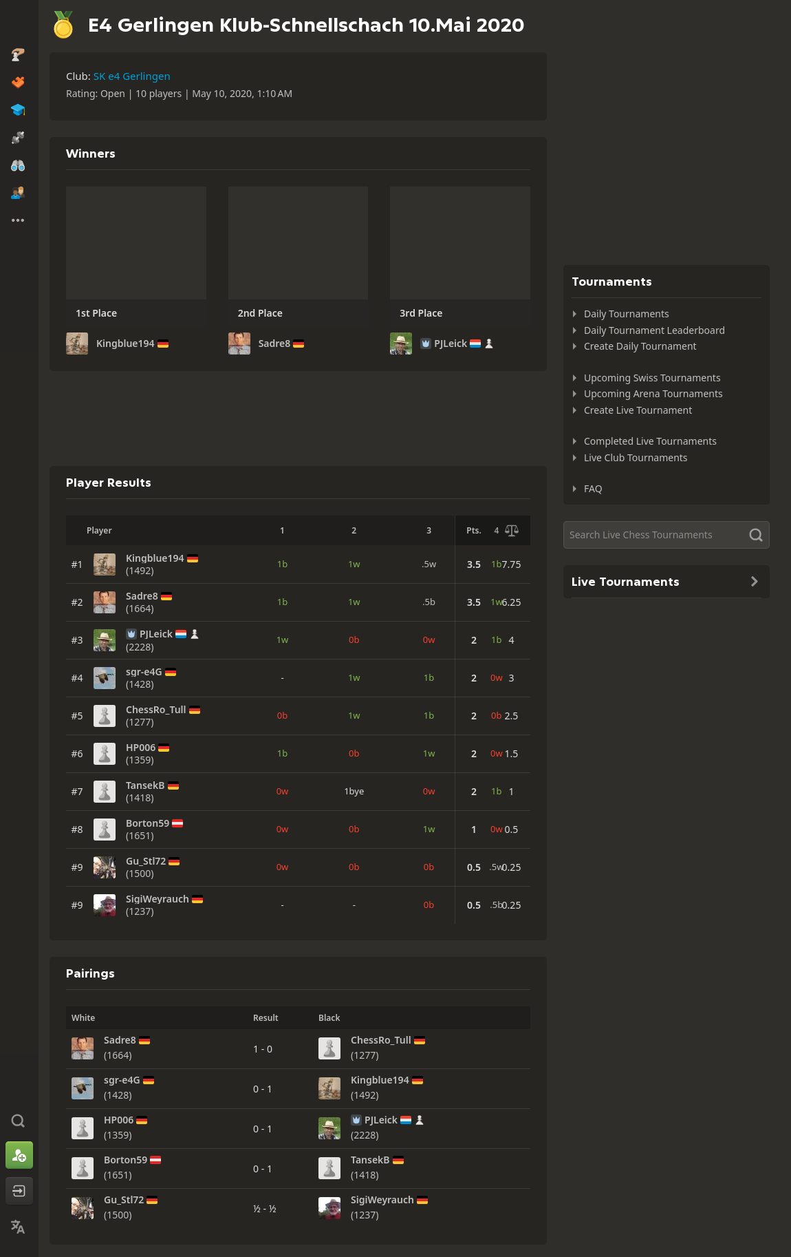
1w (354, 564)
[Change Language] (19, 1226)
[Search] (666, 535)
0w (429, 639)
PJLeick (450, 343)
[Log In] (19, 1191)
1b (282, 564)
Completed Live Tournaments (650, 440)
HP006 (140, 747)
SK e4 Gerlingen (132, 76)
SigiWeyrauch (157, 899)
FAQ (593, 488)
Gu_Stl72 (146, 861)
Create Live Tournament (638, 409)
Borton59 (147, 823)
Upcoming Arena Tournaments (653, 393)
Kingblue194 (125, 343)
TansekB (145, 785)
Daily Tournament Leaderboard (654, 330)
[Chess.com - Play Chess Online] (19, 23)
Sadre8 (275, 343)
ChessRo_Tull (156, 710)
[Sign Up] (19, 1155)
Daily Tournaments (626, 313)
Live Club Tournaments (636, 457)
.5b (428, 601)
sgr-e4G (144, 672)
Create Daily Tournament (640, 345)
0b (354, 639)
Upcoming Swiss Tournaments (652, 377)
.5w (429, 564)
